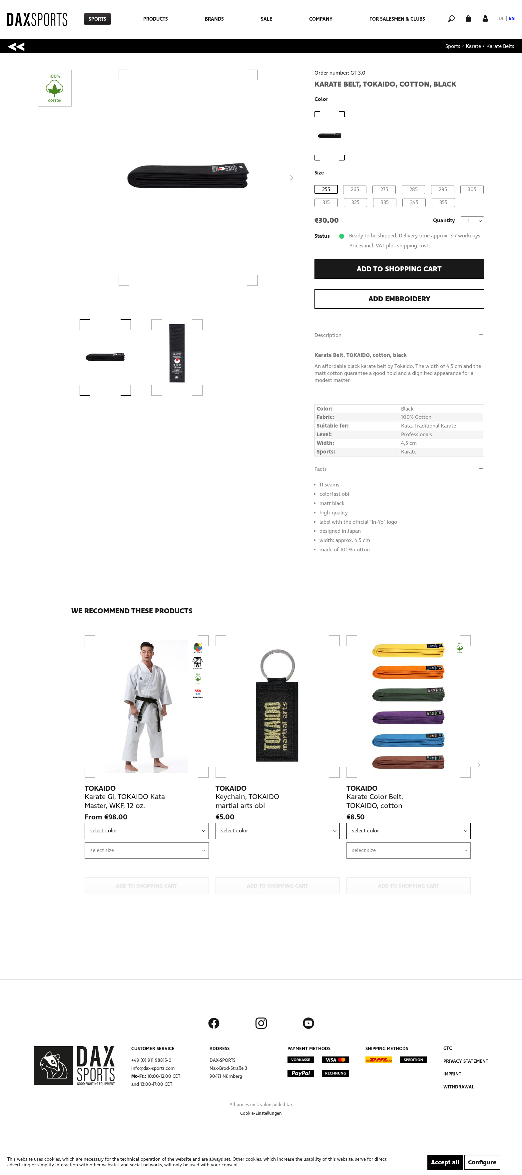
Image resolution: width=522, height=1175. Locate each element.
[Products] (156, 19)
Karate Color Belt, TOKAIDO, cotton (374, 801)
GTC (447, 1048)
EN (512, 18)
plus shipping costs (408, 245)
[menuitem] (97, 19)
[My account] (485, 18)
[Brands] (214, 19)
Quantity (444, 220)
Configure (482, 1162)
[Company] (320, 19)
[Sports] (97, 19)
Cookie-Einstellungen (261, 1113)
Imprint (452, 1074)
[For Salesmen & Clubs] (397, 19)
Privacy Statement (465, 1061)
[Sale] (266, 19)
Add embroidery (399, 299)
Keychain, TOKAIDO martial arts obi (247, 801)
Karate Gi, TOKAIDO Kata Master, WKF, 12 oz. (125, 801)
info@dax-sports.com (153, 1068)
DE (502, 18)
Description (327, 335)
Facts (320, 469)
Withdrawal (458, 1087)
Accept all (445, 1162)
